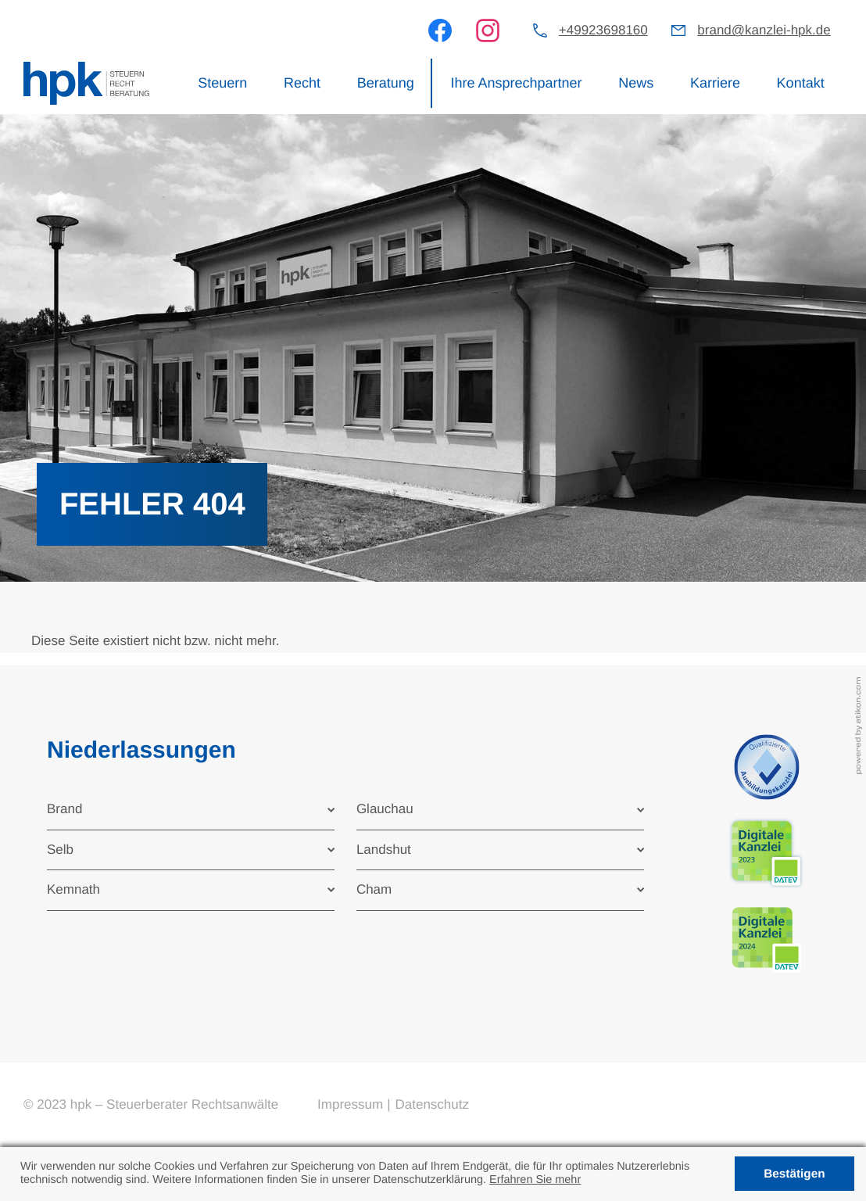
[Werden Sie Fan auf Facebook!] (440, 30)
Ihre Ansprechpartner (516, 83)
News (635, 83)
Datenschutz (432, 1104)
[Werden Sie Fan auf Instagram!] (487, 30)
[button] (590, 31)
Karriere (715, 83)
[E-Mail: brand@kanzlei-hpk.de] (750, 31)
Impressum (350, 1104)
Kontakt (801, 83)
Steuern (222, 83)
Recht (302, 83)
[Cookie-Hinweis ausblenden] (794, 1173)
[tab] (191, 809)
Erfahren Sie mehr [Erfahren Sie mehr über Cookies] (535, 1180)
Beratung (385, 83)
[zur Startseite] (86, 84)
